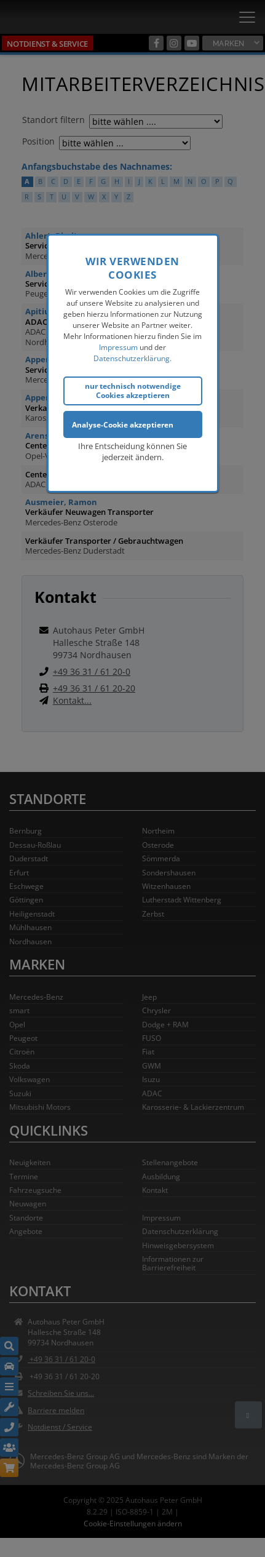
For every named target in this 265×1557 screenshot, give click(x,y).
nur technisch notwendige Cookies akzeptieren (133, 388)
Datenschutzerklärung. (132, 356)
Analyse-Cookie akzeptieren (122, 422)
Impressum (118, 345)
